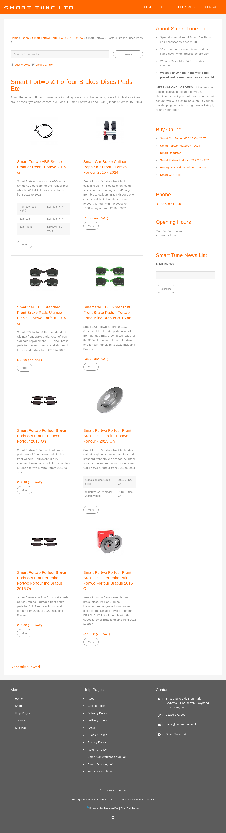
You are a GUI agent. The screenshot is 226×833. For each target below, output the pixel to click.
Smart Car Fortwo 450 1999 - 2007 (183, 138)
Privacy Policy (97, 742)
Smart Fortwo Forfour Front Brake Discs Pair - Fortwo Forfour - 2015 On (107, 435)
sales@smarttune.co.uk (181, 724)
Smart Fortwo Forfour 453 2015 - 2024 (57, 37)
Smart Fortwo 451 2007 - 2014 (180, 145)
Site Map (21, 727)
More (25, 244)
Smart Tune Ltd (176, 734)
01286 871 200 (169, 204)
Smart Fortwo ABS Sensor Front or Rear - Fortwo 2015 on (41, 166)
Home (148, 7)
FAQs (91, 727)
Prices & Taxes (97, 735)
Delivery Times (97, 720)
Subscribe (166, 289)
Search (128, 54)
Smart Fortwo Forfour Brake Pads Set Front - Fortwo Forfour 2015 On (41, 435)
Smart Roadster (170, 152)
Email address (165, 263)
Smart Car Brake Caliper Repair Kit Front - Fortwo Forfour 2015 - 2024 (105, 166)
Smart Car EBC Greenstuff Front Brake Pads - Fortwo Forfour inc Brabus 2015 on (107, 312)
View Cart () (44, 64)
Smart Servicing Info (101, 764)
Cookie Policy (96, 705)
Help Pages (187, 7)
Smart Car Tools (170, 174)
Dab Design (133, 808)
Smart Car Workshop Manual (107, 756)
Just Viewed (23, 64)
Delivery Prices (97, 713)
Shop (165, 7)
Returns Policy (97, 749)
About (91, 698)
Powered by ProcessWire (102, 808)
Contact (212, 7)
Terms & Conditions (100, 771)
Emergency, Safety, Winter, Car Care (184, 167)
